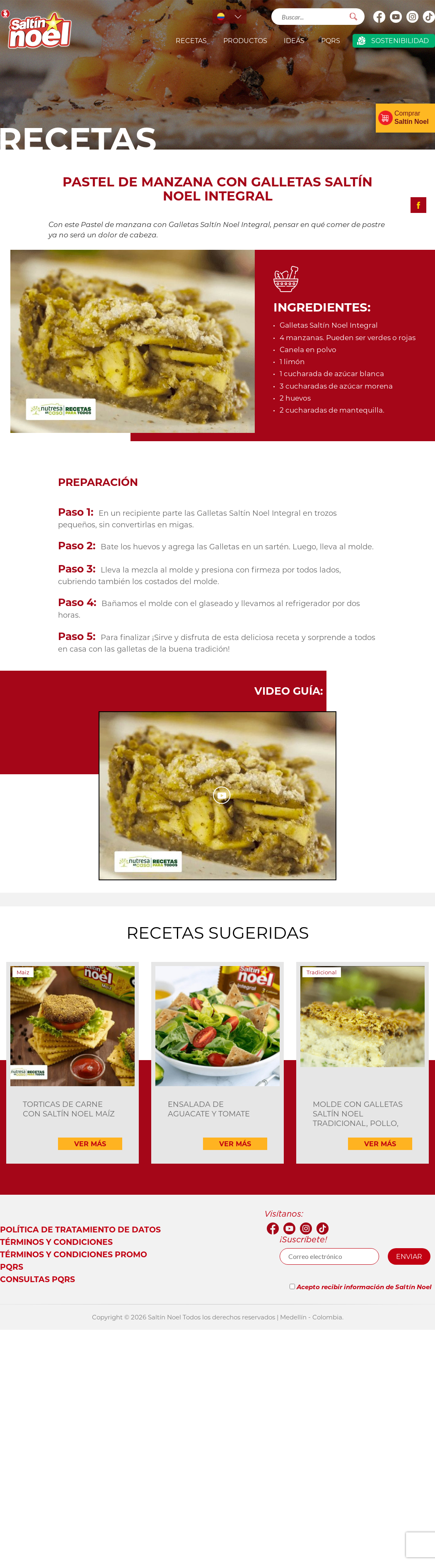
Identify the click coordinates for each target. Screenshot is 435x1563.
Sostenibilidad (400, 40)
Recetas (191, 40)
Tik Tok (429, 16)
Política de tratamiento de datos (80, 1229)
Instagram (412, 16)
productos (245, 40)
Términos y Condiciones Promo (73, 1254)
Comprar (411, 117)
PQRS (330, 40)
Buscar (353, 16)
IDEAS (294, 40)
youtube (395, 16)
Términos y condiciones (56, 1242)
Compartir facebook (418, 205)
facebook (379, 16)
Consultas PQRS (37, 1279)
